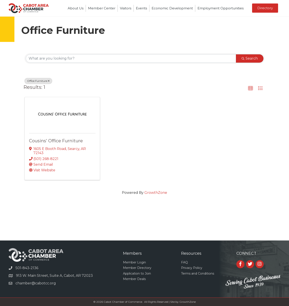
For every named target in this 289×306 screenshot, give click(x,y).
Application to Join (137, 273)
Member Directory (137, 268)
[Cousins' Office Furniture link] (62, 114)
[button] (250, 88)
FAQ (184, 262)
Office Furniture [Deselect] (38, 81)
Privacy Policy (191, 268)
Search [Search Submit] (250, 58)
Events (141, 8)
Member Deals (134, 279)
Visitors (125, 8)
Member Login (134, 262)
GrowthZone (155, 193)
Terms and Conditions (197, 273)
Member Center (101, 8)
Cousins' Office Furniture (56, 140)
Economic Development (172, 8)
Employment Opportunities (220, 8)
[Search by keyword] (131, 58)
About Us (75, 8)
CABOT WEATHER (144, 224)
